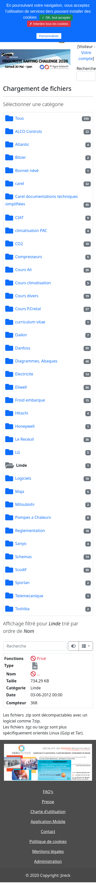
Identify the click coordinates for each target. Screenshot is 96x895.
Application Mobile (48, 821)
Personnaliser (49, 36)
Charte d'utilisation (48, 811)
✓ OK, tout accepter (56, 17)
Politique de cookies (48, 841)
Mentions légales (48, 851)
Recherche (86, 68)
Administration (48, 861)
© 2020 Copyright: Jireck (48, 875)
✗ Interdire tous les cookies (49, 24)
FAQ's (48, 791)
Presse (48, 801)
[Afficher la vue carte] (73, 646)
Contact (48, 831)
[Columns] (86, 646)
